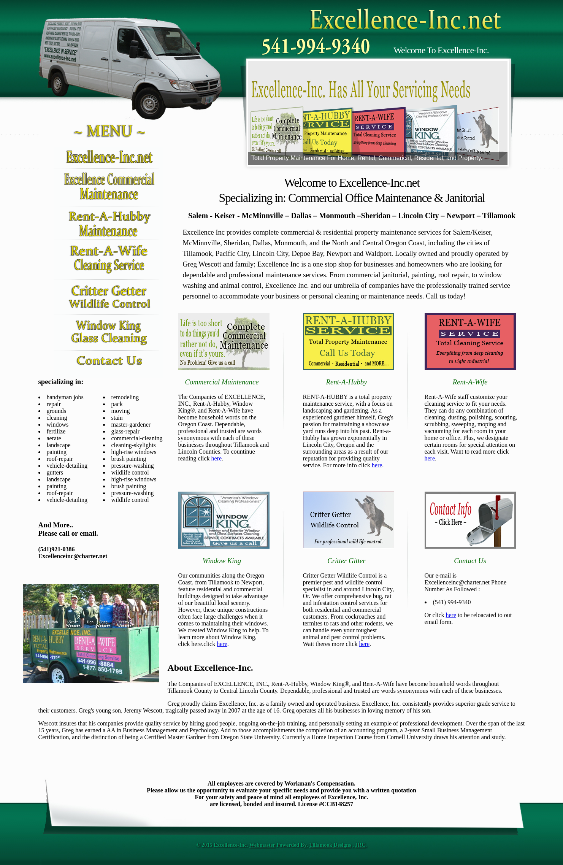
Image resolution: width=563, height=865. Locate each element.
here (216, 458)
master (267, 845)
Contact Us (470, 561)
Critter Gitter (346, 561)
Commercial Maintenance (222, 382)
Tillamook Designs (330, 845)
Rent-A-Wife (470, 382)
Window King (222, 561)
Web (254, 845)
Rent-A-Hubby (346, 382)
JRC (360, 845)
